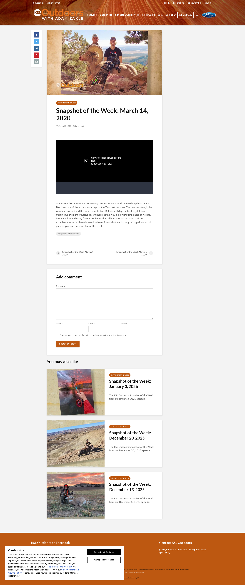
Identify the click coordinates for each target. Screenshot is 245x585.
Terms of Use (51, 566)
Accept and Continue (104, 552)
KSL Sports (178, 3)
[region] (64, 562)
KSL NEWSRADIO (194, 3)
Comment (60, 286)
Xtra (160, 14)
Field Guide (148, 14)
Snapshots (106, 14)
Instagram (53, 3)
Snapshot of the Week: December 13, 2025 (130, 487)
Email (91, 324)
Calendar (170, 14)
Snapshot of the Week (67, 103)
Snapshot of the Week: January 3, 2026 (130, 384)
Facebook (38, 3)
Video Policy (124, 568)
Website (124, 324)
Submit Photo (185, 15)
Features (92, 14)
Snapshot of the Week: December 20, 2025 (130, 435)
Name (59, 324)
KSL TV (167, 3)
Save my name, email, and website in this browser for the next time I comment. (93, 335)
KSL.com (208, 3)
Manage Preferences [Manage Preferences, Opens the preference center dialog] (104, 559)
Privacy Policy (65, 566)
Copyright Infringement (137, 568)
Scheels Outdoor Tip (127, 14)
